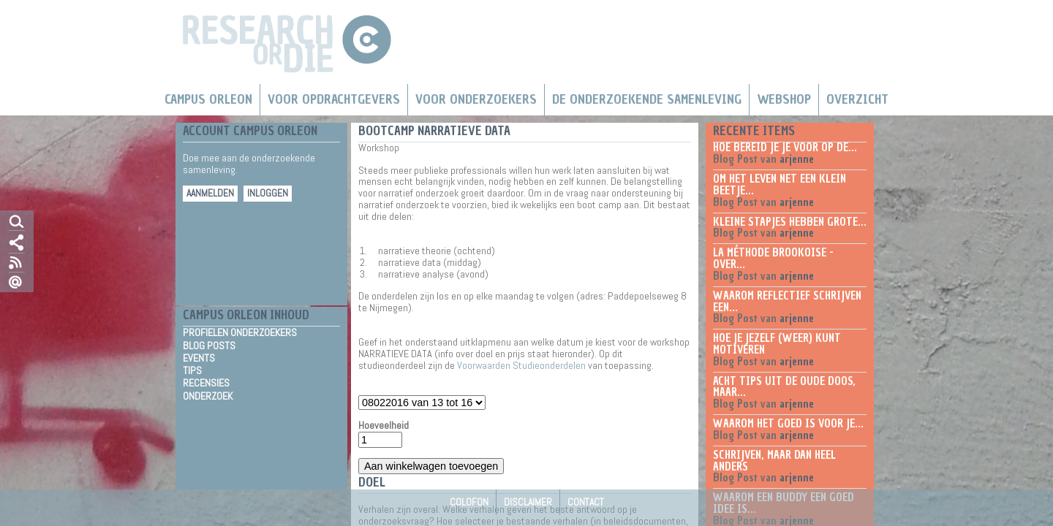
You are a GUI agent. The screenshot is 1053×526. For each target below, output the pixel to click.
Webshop (784, 99)
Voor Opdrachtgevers (334, 99)
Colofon (469, 501)
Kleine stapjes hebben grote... (790, 222)
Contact (585, 501)
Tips (192, 370)
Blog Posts (209, 345)
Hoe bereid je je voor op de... (785, 147)
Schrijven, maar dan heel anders (774, 461)
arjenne (797, 159)
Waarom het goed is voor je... (788, 423)
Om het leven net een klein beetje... (779, 185)
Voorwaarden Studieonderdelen (521, 365)
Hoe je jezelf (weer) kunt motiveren (777, 344)
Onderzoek (208, 396)
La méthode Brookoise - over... (773, 258)
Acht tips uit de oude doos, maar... (784, 387)
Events (199, 358)
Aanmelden (210, 193)
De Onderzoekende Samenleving (646, 99)
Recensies (206, 382)
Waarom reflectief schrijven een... (787, 302)
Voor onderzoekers (476, 99)
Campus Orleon (208, 99)
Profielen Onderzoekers (240, 332)
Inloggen (267, 193)
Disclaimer (528, 501)
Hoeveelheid (383, 426)
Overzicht (857, 99)
